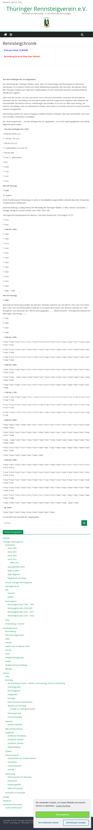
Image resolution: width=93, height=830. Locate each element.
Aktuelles (8, 669)
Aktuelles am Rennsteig (17, 706)
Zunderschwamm (12, 755)
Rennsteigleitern (14, 691)
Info (6, 590)
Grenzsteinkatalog (15, 717)
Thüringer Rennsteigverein (13, 542)
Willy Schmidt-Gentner (13, 729)
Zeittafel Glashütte (15, 724)
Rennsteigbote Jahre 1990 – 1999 (21, 604)
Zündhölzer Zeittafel (15, 739)
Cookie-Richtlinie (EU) (13, 808)
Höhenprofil (12, 781)
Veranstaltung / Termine (14, 624)
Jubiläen (11, 597)
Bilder (7, 639)
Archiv (7, 654)
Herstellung (12, 762)
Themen (6, 673)
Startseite (6, 538)
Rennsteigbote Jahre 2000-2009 (20, 608)
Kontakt (6, 797)
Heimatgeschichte (12, 586)
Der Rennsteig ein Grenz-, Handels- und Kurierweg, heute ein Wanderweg (36, 683)
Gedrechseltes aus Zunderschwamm (22, 758)
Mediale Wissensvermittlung (16, 665)
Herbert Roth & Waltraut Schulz (17, 646)
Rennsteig (9, 680)
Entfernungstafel (14, 784)
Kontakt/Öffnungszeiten (14, 657)
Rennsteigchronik (14, 713)
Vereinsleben (10, 545)
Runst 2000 (12, 548)
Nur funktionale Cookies (49, 823)
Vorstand (11, 593)
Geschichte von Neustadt (15, 793)
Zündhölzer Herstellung (17, 736)
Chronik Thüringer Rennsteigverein (18, 582)
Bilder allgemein (14, 574)
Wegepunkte (12, 694)
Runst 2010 (12, 559)
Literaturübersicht (14, 766)
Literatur (8, 642)
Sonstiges (11, 698)
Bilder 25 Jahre (13, 570)
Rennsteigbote (11, 601)
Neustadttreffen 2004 (16, 567)
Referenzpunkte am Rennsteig (19, 777)
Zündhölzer (9, 732)
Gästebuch (7, 801)
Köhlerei (8, 751)
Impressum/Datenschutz (12, 804)
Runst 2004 (12, 555)
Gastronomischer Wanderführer (20, 702)
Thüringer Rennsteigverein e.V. (46, 8)
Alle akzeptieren (62, 815)
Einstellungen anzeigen (76, 823)
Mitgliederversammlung (17, 578)
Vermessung (10, 774)
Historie (8, 650)
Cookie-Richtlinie (63, 806)
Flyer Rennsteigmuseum (14, 635)
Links (7, 676)
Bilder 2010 (14, 562)
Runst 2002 (12, 552)
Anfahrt (8, 661)
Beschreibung (10, 631)
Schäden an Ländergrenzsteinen (22, 709)
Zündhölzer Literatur (16, 743)
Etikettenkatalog (14, 747)
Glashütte (9, 721)
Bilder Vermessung (15, 788)
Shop (7, 620)
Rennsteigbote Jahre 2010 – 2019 (21, 612)
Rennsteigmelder (14, 687)
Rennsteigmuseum (10, 628)
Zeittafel (11, 769)
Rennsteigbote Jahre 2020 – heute (21, 616)
